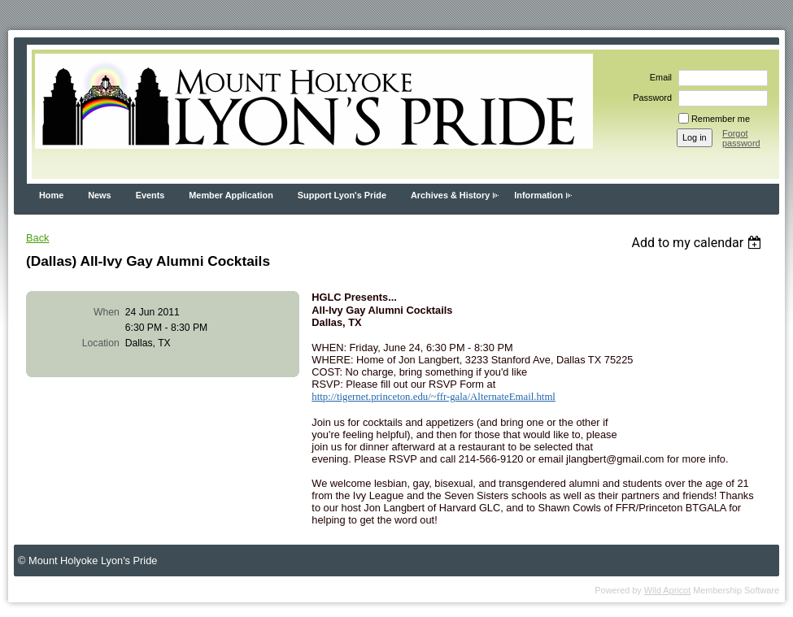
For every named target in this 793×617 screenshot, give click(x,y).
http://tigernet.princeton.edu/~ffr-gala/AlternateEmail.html (434, 396)
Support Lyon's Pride (342, 195)
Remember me (720, 119)
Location (101, 343)
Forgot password (741, 138)
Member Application (231, 195)
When (107, 312)
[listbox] (698, 242)
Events (150, 195)
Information (538, 195)
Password (649, 97)
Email (658, 77)
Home (51, 195)
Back (37, 238)
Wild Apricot (667, 590)
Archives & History (450, 195)
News (99, 195)
